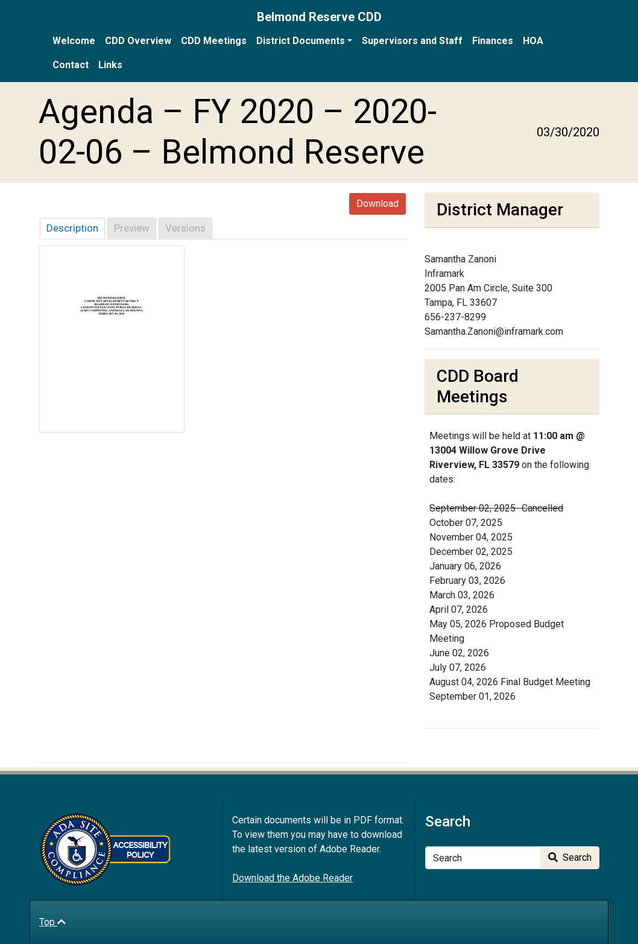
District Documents (300, 40)
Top (52, 922)
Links (110, 65)
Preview (132, 228)
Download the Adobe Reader (292, 878)
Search (570, 857)
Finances (492, 40)
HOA (533, 40)
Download (377, 203)
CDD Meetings (214, 40)
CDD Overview (138, 40)
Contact (70, 65)
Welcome (73, 40)
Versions (185, 228)
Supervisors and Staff (412, 40)
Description (72, 228)
